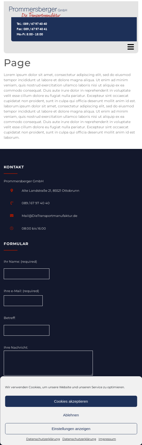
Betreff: (9, 318)
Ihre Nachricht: (48, 360)
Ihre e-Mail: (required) (21, 291)
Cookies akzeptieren (71, 401)
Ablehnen (71, 415)
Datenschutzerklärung (43, 439)
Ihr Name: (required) (20, 261)
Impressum (107, 439)
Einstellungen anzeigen (71, 429)
